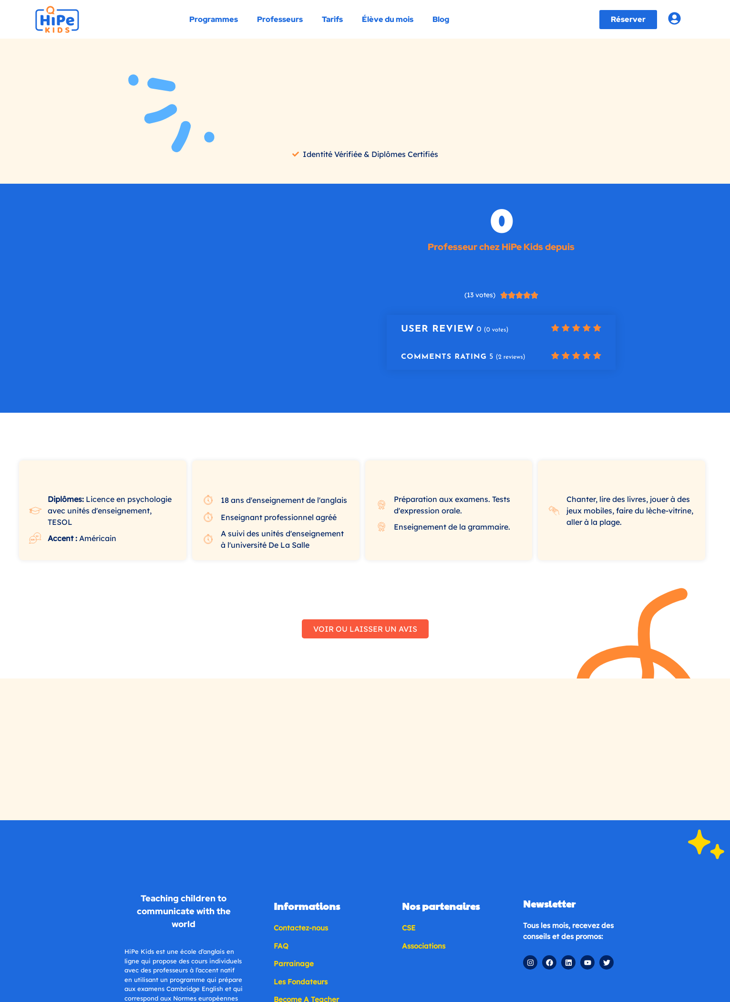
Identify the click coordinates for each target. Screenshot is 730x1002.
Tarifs (332, 19)
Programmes (213, 19)
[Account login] (674, 18)
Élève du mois (387, 19)
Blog (440, 19)
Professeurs (280, 19)
